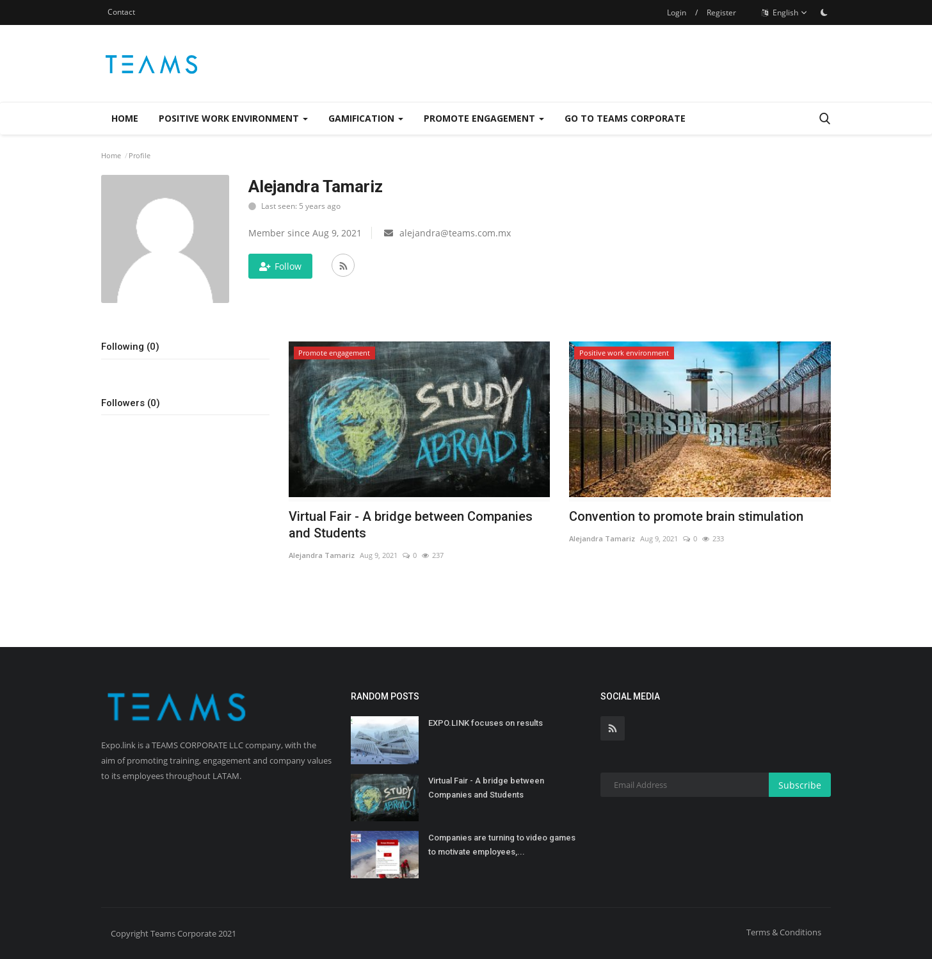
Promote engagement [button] (484, 118)
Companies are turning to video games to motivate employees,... (501, 845)
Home (124, 118)
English (784, 12)
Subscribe (799, 785)
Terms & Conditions (783, 932)
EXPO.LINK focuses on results (485, 723)
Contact (121, 11)
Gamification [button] (365, 118)
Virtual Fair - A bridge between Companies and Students (411, 525)
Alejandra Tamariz (322, 555)
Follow (280, 266)
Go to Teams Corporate (625, 118)
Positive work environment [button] (233, 118)
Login (676, 12)
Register (721, 12)
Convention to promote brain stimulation (686, 516)
